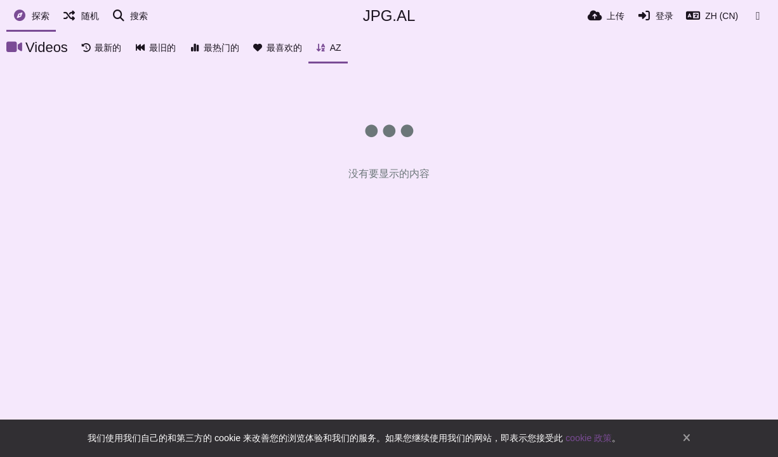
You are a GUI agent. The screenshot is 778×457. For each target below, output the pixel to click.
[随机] (80, 16)
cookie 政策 (588, 438)
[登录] (655, 16)
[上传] (606, 16)
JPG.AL (389, 15)
